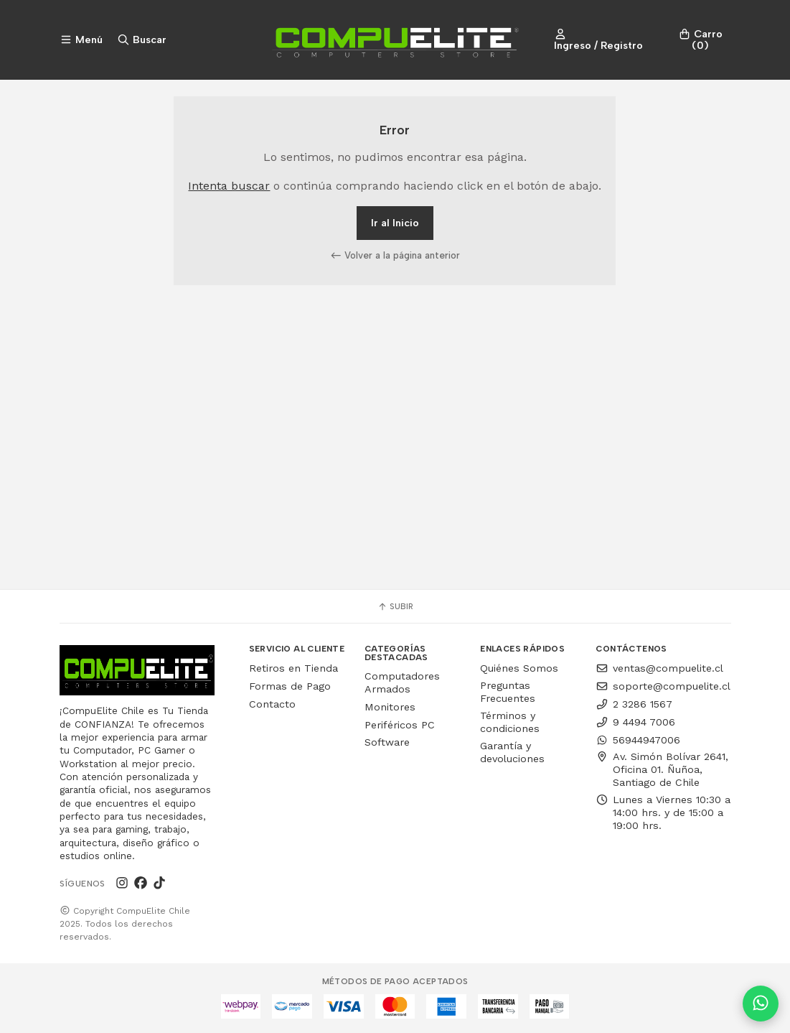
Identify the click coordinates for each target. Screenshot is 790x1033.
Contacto (272, 704)
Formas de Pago (290, 686)
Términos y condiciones (510, 722)
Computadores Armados (402, 682)
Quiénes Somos (519, 668)
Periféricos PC (400, 725)
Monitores (390, 707)
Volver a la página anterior (395, 255)
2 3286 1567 (634, 704)
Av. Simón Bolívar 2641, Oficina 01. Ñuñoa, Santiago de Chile (662, 769)
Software (387, 742)
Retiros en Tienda (293, 668)
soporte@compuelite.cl (663, 686)
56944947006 (638, 740)
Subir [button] (395, 606)
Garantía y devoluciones (512, 752)
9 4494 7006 (635, 722)
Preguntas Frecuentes (507, 692)
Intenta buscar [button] (229, 186)
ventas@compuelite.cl (659, 668)
